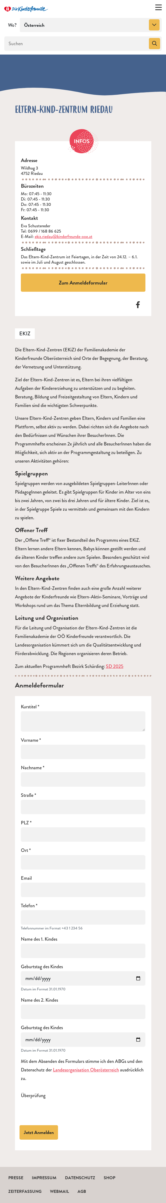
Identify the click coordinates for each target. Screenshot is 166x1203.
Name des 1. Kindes (39, 939)
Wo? (12, 25)
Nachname (31, 767)
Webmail (59, 1191)
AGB (82, 1191)
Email (26, 878)
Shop (109, 1178)
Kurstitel (29, 707)
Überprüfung (33, 1095)
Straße (27, 795)
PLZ (25, 823)
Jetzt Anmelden (39, 1132)
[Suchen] (76, 43)
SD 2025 (114, 666)
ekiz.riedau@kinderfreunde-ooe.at (63, 236)
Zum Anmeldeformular (83, 283)
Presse (15, 1178)
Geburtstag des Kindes (42, 966)
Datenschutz (80, 1178)
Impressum (44, 1178)
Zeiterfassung (24, 1191)
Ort (24, 850)
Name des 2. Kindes (39, 1000)
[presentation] (61, 1110)
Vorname (29, 740)
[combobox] (91, 25)
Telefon (28, 905)
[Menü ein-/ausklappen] (158, 8)
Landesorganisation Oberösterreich (86, 1069)
